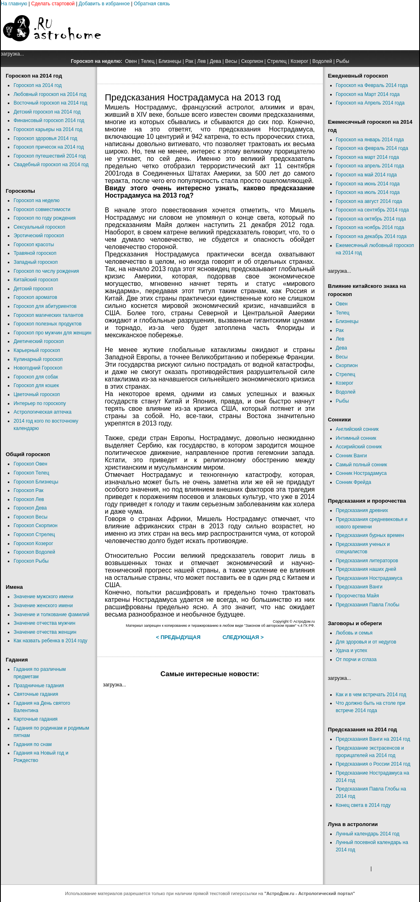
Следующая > (243, 637)
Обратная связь (152, 4)
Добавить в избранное (104, 4)
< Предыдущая (178, 637)
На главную (14, 4)
